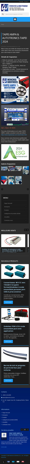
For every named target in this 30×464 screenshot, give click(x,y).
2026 (4, 438)
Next (25, 230)
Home (2, 24)
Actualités (7, 217)
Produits (6, 210)
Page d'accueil (8, 203)
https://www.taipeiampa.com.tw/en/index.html (14, 134)
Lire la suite (8, 302)
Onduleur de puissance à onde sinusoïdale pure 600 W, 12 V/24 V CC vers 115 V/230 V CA (12, 251)
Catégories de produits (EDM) (12, 213)
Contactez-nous (8, 220)
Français (26, 1)
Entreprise (7, 206)
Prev (27, 230)
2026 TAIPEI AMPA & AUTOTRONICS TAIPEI (16, 434)
